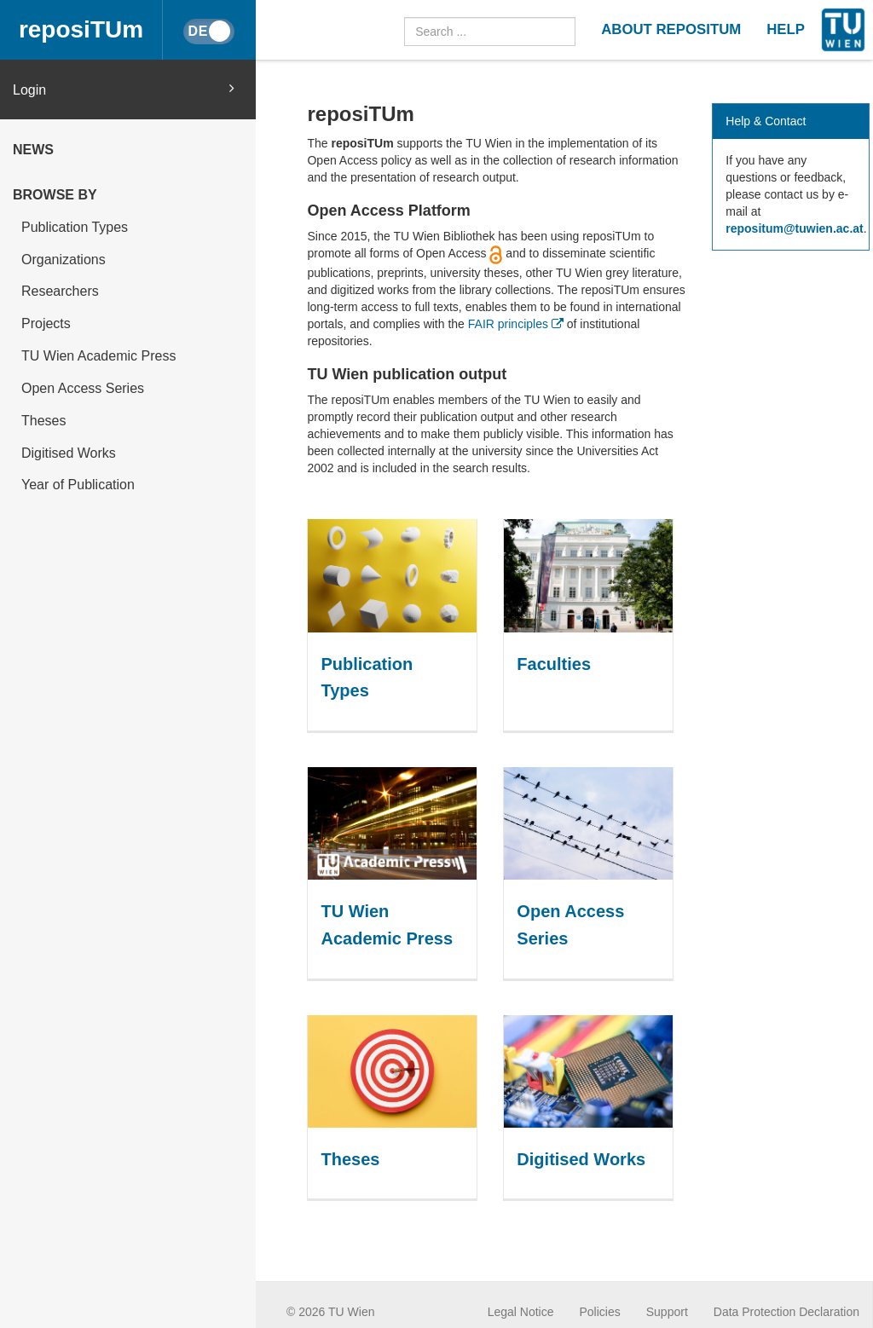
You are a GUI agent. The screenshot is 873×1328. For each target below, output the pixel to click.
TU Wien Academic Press (98, 356)
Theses (43, 420)
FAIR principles (516, 324)
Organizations (63, 259)
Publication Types (74, 227)
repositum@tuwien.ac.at (794, 228)
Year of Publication (78, 484)
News (33, 149)
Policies (600, 1312)
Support (667, 1312)
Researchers (60, 291)
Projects (46, 323)
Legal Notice (521, 1312)
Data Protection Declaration (786, 1312)
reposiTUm (81, 29)
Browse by (55, 195)
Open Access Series (82, 388)
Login (123, 89)
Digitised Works (68, 453)
